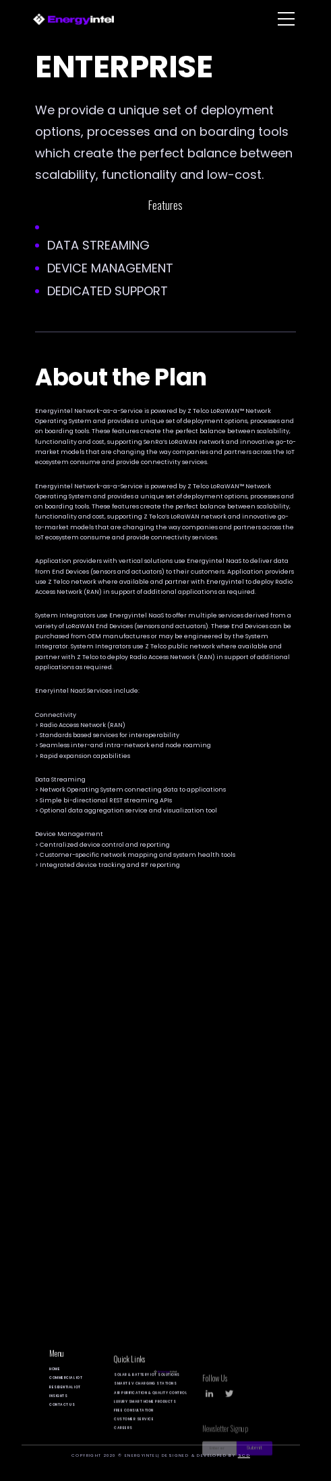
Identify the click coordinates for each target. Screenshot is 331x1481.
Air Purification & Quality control (150, 1417)
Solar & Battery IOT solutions (147, 1400)
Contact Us (62, 1420)
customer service (134, 1444)
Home (54, 1384)
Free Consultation (134, 1435)
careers (123, 1453)
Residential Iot (65, 1402)
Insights (58, 1411)
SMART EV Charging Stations (145, 1408)
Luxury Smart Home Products (145, 1426)
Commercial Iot (65, 1394)
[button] (286, 19)
